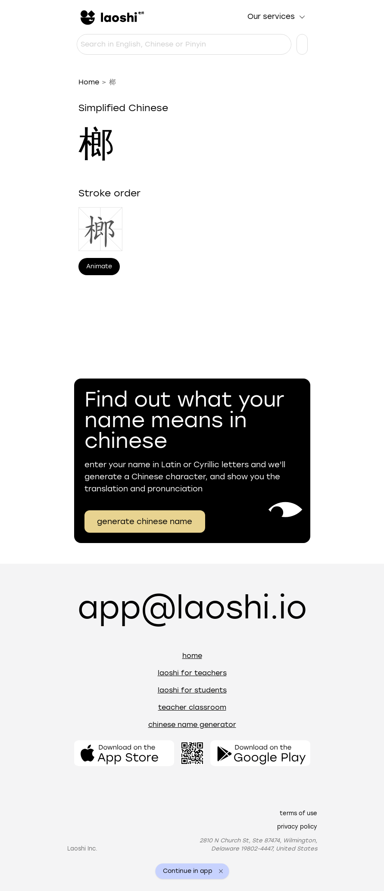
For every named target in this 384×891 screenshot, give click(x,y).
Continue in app (187, 871)
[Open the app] (124, 753)
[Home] (111, 16)
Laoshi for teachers (192, 673)
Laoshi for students (192, 690)
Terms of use (298, 813)
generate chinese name (144, 521)
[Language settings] (302, 44)
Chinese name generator (192, 724)
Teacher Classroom (192, 707)
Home (88, 82)
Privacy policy (297, 826)
